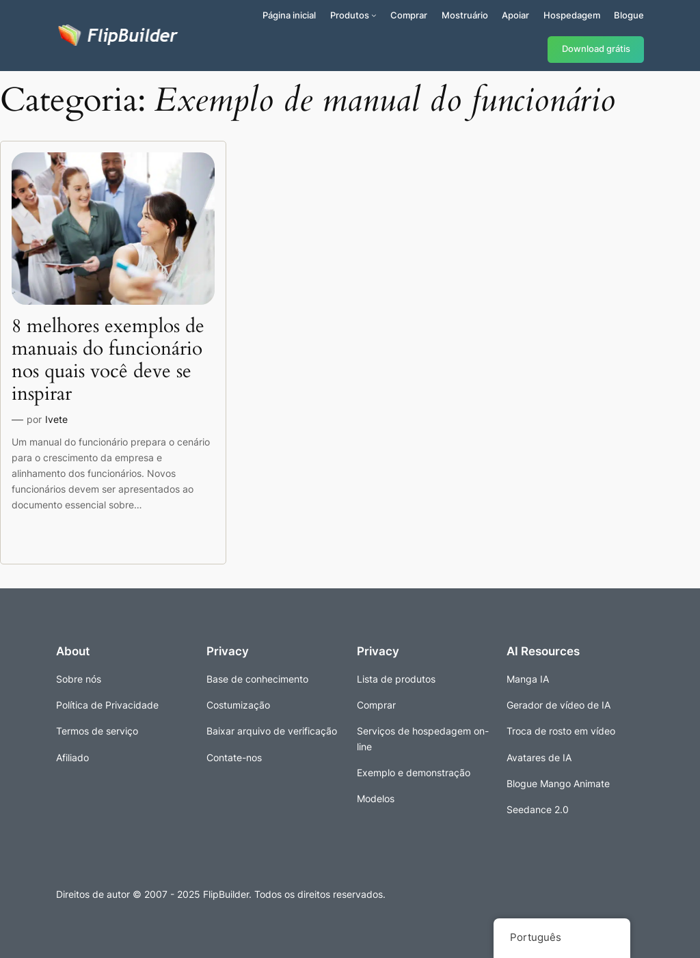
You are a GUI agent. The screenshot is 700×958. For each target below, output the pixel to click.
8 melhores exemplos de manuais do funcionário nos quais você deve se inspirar (108, 360)
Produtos (349, 15)
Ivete (56, 419)
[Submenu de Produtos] (374, 15)
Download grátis (596, 49)
